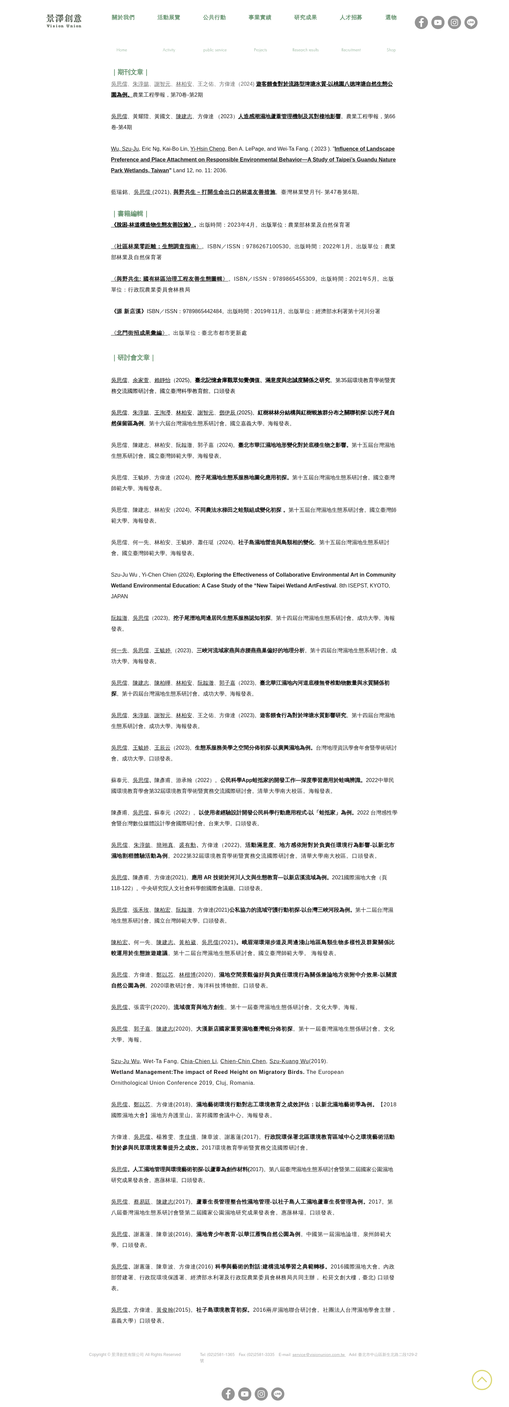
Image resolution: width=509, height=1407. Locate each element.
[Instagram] (454, 22)
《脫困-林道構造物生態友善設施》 (152, 225)
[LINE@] (471, 22)
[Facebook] (421, 22)
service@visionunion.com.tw (318, 1354)
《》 (156, 246)
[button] (168, 18)
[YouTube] (437, 22)
